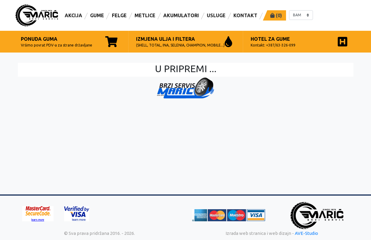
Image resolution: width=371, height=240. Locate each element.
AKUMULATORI (181, 15)
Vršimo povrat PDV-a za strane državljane (69, 41)
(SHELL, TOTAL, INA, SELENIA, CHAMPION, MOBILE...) (184, 41)
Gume (97, 15)
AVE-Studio (306, 233)
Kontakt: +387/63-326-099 (299, 41)
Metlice (145, 15)
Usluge (216, 15)
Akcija (73, 15)
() (276, 15)
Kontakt (245, 15)
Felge (119, 15)
